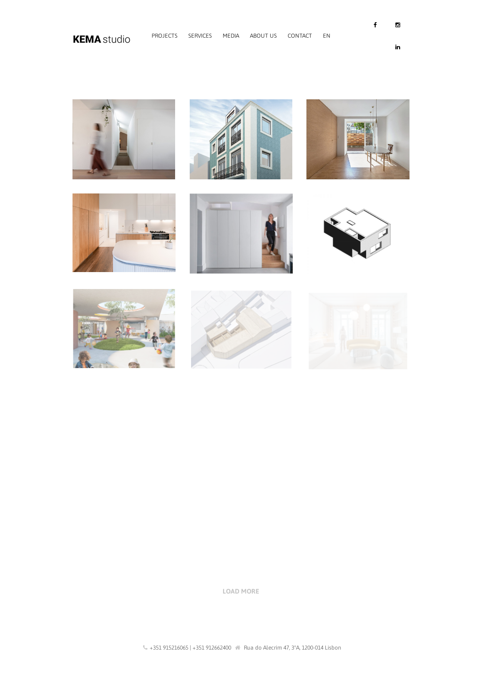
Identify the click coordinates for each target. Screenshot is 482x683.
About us (263, 35)
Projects (164, 35)
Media (231, 35)
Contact (300, 35)
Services (200, 35)
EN (326, 35)
